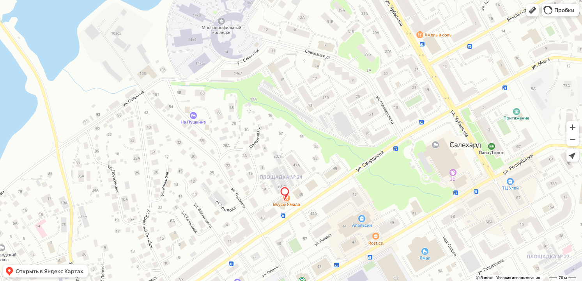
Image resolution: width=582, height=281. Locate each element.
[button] (532, 10)
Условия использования (518, 278)
